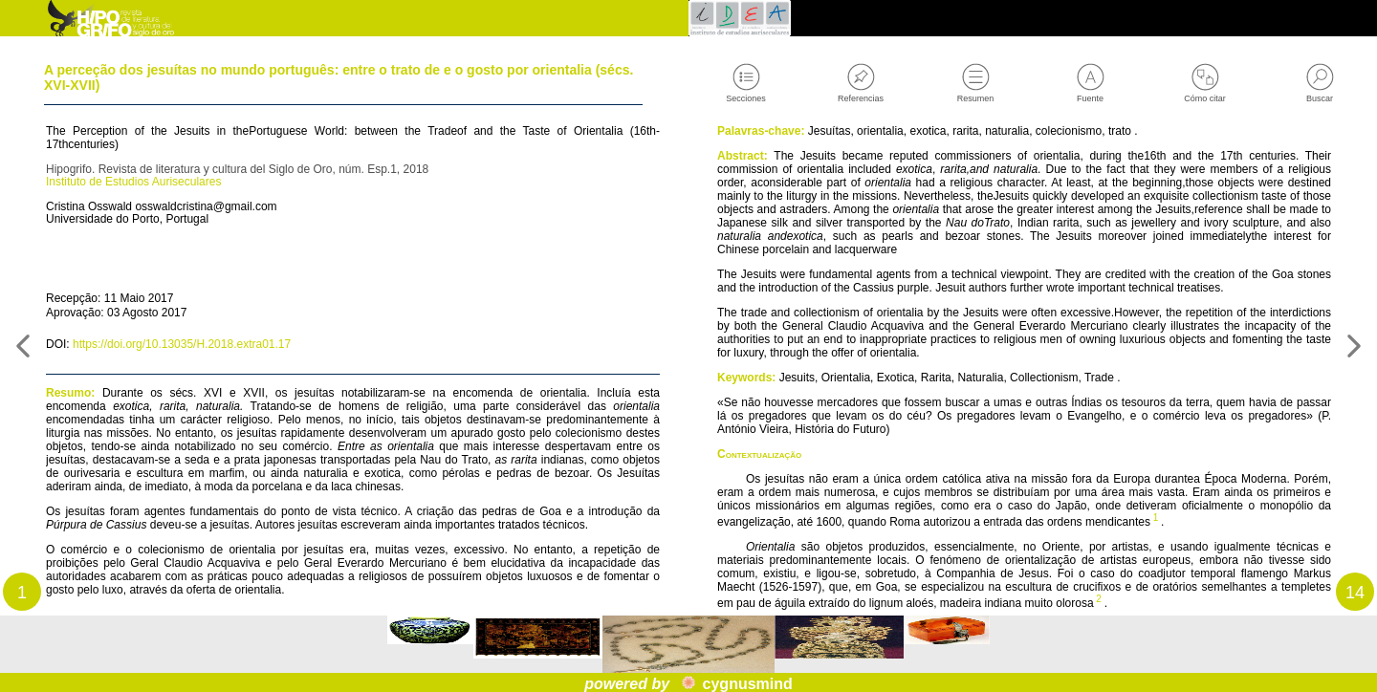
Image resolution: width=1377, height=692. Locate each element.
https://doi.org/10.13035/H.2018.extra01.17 (204, 377)
